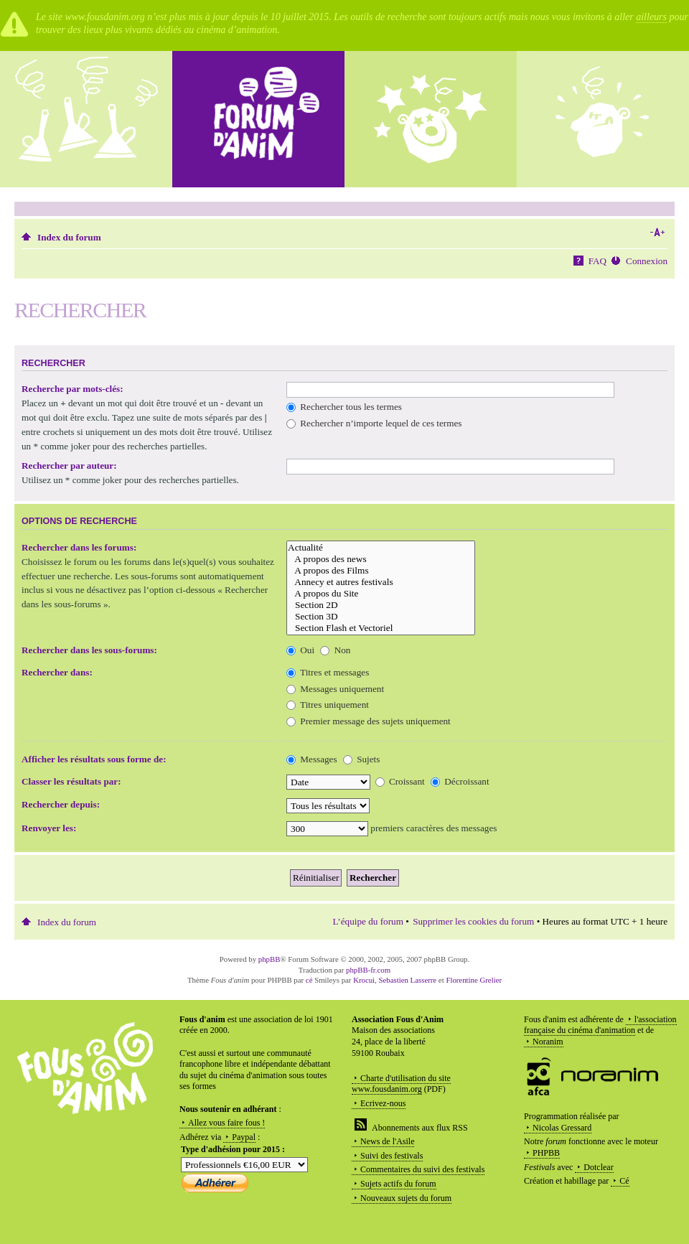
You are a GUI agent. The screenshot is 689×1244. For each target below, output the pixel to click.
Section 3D (381, 616)
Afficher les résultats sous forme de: (94, 759)
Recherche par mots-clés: (72, 388)
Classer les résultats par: (71, 781)
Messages (311, 759)
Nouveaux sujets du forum (405, 1198)
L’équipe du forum (368, 921)
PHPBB (546, 1153)
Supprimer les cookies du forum (473, 921)
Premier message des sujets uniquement (368, 721)
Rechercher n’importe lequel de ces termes (373, 423)
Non (335, 650)
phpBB (269, 959)
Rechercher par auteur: (69, 465)
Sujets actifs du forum (398, 1184)
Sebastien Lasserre (408, 980)
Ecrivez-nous (383, 1103)
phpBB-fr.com (368, 969)
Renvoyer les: (49, 828)
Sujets (361, 759)
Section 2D (381, 605)
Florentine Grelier (474, 980)
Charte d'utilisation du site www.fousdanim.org (401, 1084)
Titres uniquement (327, 704)
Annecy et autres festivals (381, 582)
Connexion (646, 261)
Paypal (244, 1137)
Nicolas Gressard (562, 1128)
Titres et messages (327, 672)
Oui (300, 650)
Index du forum (69, 237)
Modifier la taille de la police (657, 232)
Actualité (381, 547)
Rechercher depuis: (61, 804)
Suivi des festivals (391, 1156)
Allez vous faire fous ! (226, 1123)
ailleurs (651, 16)
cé (309, 980)
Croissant (400, 781)
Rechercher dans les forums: (79, 547)
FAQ (597, 261)
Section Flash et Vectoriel (381, 628)
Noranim (548, 1042)
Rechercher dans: (57, 672)
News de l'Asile (387, 1141)
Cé (624, 1181)
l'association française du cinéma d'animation (600, 1025)
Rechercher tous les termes (344, 406)
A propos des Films (381, 570)
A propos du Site (381, 593)
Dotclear (598, 1167)
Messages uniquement (335, 688)
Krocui (364, 980)
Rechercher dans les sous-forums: (89, 650)
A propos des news (381, 559)
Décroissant (460, 781)
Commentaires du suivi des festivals (422, 1169)
